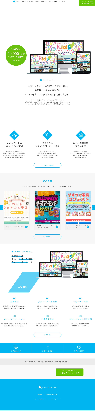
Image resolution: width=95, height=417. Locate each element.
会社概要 (39, 401)
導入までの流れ (53, 2)
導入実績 (32, 2)
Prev (3, 211)
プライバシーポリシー (52, 401)
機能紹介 (38, 2)
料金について (45, 2)
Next (92, 211)
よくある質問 (62, 2)
